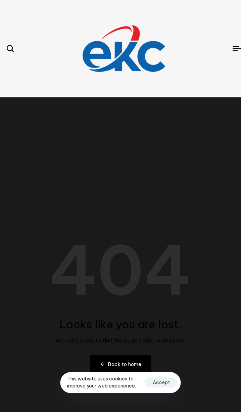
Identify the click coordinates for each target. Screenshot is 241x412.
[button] (10, 48)
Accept (161, 382)
